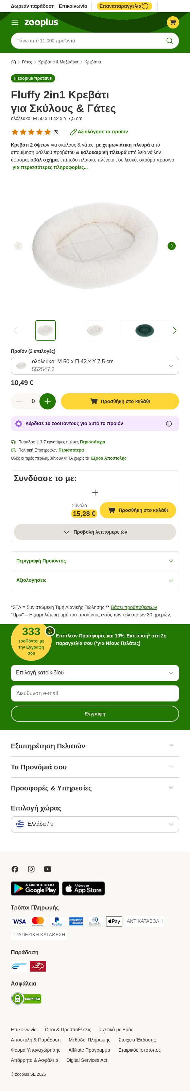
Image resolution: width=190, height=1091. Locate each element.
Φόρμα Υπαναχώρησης (36, 1050)
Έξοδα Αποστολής (108, 458)
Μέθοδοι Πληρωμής (89, 1039)
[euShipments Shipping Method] (19, 967)
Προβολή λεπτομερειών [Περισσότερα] (95, 532)
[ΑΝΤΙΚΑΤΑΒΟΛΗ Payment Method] (145, 921)
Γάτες (27, 62)
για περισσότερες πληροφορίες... (50, 167)
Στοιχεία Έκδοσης (137, 1039)
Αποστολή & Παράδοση (36, 1039)
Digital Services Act (87, 1060)
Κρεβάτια (93, 62)
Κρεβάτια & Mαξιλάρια (58, 62)
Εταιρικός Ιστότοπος (139, 1050)
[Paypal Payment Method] (57, 922)
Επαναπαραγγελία (125, 6)
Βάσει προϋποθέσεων (134, 607)
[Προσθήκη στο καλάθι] (120, 401)
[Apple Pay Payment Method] (114, 922)
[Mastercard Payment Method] (38, 922)
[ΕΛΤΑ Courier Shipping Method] (38, 967)
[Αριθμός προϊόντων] (33, 401)
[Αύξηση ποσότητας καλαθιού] (47, 401)
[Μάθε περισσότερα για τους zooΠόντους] (169, 424)
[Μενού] (15, 22)
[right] (172, 246)
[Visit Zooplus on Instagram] (31, 869)
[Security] (26, 1000)
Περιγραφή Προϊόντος (95, 561)
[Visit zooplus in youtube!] (48, 869)
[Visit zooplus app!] (35, 894)
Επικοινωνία (73, 6)
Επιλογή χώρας (36, 808)
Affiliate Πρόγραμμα (89, 1050)
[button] (33, 78)
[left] (18, 246)
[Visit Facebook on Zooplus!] (15, 869)
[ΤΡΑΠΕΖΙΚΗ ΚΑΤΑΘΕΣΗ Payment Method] (39, 935)
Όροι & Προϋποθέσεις (68, 1029)
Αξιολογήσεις (95, 580)
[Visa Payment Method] (19, 922)
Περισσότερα (92, 442)
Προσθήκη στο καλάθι (142, 511)
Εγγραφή (95, 713)
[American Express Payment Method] (76, 922)
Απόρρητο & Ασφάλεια (34, 1060)
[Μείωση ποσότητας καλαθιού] (19, 401)
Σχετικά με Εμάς (116, 1029)
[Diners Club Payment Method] (95, 922)
